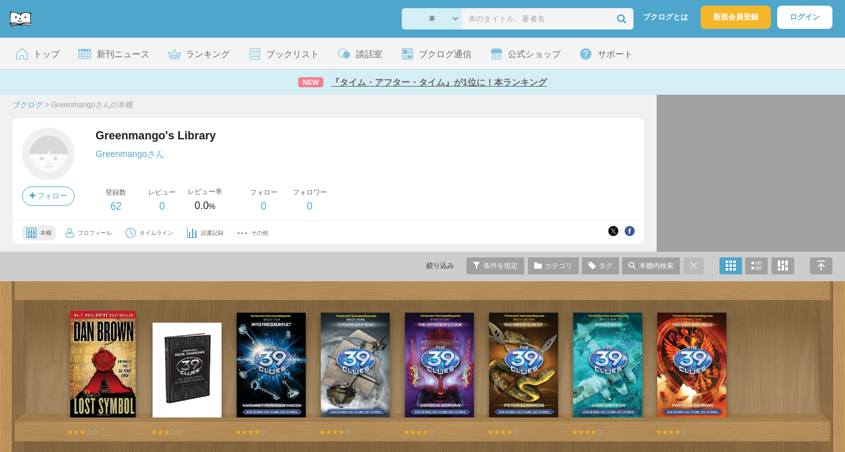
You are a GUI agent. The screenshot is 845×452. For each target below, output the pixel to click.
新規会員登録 (735, 17)
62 (116, 206)
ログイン (805, 17)
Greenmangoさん (129, 154)
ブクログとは (665, 17)
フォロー (48, 195)
